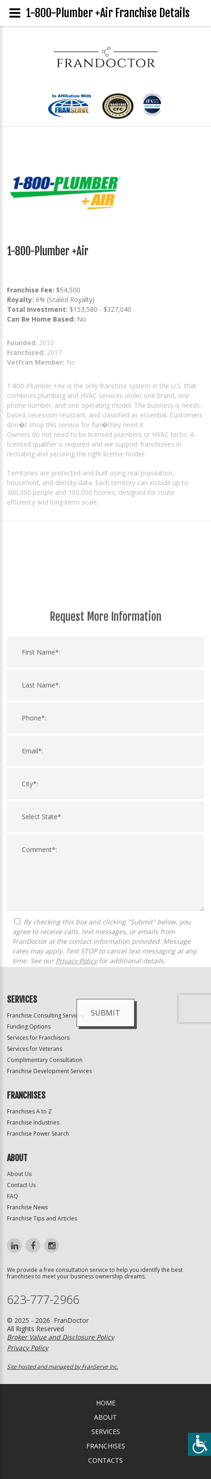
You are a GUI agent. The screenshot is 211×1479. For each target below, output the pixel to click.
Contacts (105, 1460)
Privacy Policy (76, 1116)
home (105, 1402)
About (105, 1417)
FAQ (12, 1196)
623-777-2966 (43, 1299)
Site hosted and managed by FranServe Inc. (62, 1367)
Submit (105, 1169)
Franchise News (27, 1207)
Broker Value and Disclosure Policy (60, 1337)
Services (105, 1431)
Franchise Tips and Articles (42, 1218)
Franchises (105, 1445)
